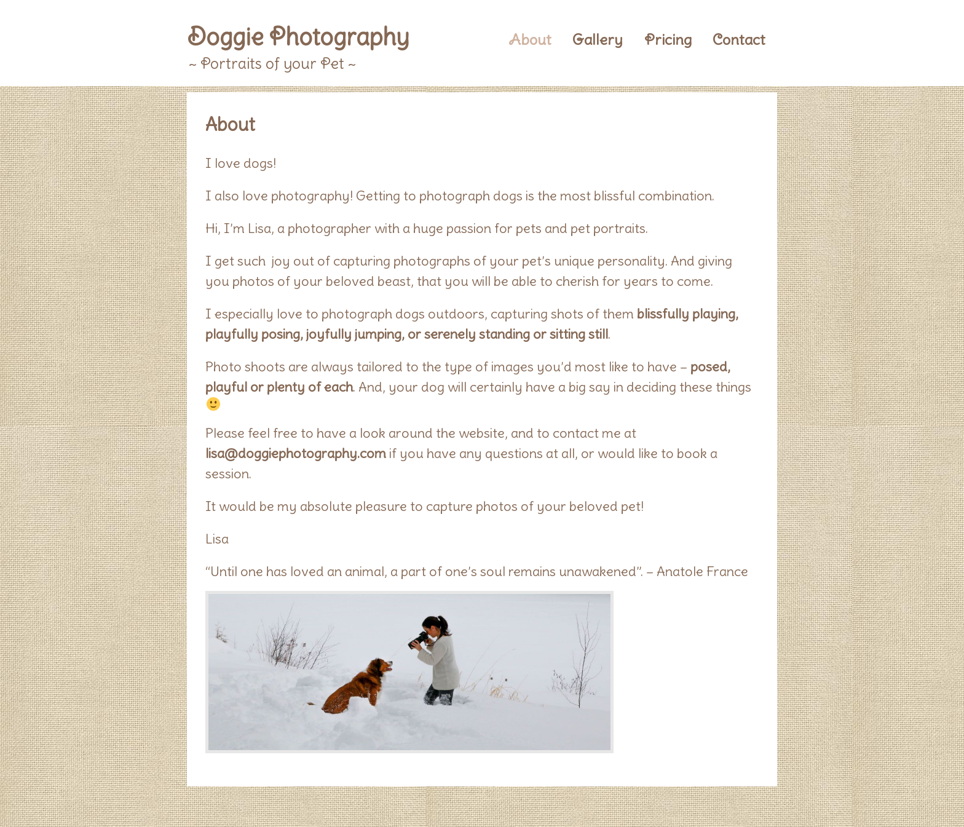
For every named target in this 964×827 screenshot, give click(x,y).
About (529, 39)
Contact (739, 39)
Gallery (597, 39)
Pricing (668, 39)
